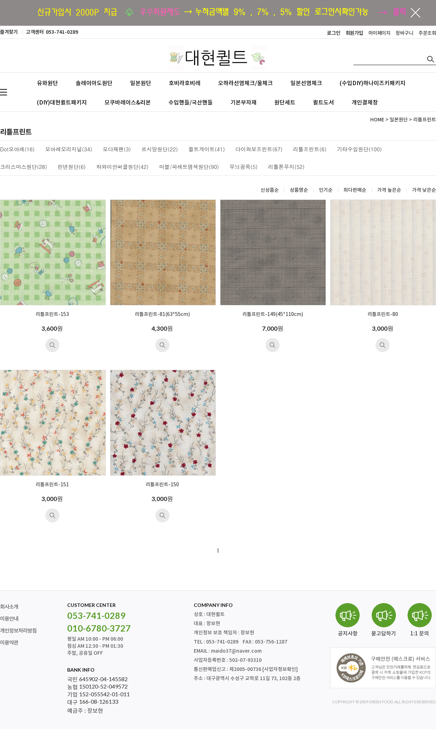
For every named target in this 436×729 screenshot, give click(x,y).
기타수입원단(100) (359, 149)
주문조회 (427, 33)
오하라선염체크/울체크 (245, 83)
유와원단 (47, 83)
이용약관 (9, 643)
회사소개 (9, 607)
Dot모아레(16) (17, 149)
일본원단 (140, 83)
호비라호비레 (184, 83)
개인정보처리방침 (18, 631)
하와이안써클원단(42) (122, 167)
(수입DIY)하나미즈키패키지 (372, 83)
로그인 (333, 33)
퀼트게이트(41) (206, 149)
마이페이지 (379, 33)
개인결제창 (365, 102)
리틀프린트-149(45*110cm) (272, 314)
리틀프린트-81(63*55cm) (162, 314)
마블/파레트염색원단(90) (189, 167)
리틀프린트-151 (52, 485)
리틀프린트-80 (382, 314)
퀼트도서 (323, 102)
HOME (377, 120)
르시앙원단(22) (159, 149)
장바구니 (404, 33)
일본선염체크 (306, 83)
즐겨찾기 (9, 32)
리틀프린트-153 (52, 314)
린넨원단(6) (72, 167)
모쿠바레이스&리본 (127, 102)
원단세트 (284, 102)
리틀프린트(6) (309, 149)
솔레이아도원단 (94, 83)
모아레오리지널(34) (68, 149)
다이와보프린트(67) (259, 149)
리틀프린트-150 (162, 485)
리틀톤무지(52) (286, 167)
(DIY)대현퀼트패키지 (62, 102)
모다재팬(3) (117, 149)
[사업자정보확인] (280, 669)
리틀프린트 (424, 120)
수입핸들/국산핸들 (190, 102)
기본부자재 (243, 102)
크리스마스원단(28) (23, 167)
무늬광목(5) (244, 167)
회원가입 (354, 33)
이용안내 (9, 619)
